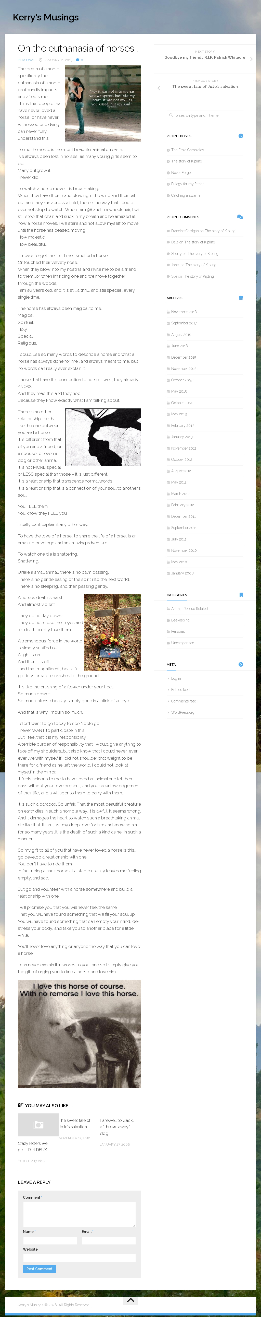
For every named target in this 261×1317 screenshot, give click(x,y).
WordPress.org (182, 714)
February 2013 (182, 427)
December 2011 (183, 518)
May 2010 (179, 563)
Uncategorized (182, 644)
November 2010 (184, 552)
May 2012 (179, 484)
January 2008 (182, 575)
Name (29, 1233)
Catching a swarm (185, 197)
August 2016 (181, 336)
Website (30, 1251)
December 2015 (183, 359)
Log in (176, 680)
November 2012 (183, 450)
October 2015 (181, 382)
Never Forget (181, 174)
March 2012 (180, 495)
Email (88, 1233)
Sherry (176, 255)
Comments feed (183, 703)
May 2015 (179, 393)
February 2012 (182, 506)
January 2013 (182, 438)
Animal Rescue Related (189, 610)
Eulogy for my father (187, 185)
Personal (26, 61)
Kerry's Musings (51, 17)
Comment (32, 1199)
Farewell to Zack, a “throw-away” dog (117, 1128)
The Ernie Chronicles (187, 151)
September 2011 (184, 529)
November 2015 (183, 370)
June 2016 (179, 347)
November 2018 (184, 313)
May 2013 (179, 416)
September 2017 (184, 325)
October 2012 (181, 461)
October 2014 (181, 404)
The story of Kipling (186, 163)
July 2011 (178, 541)
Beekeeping (180, 622)
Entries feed (180, 691)
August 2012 (181, 473)
